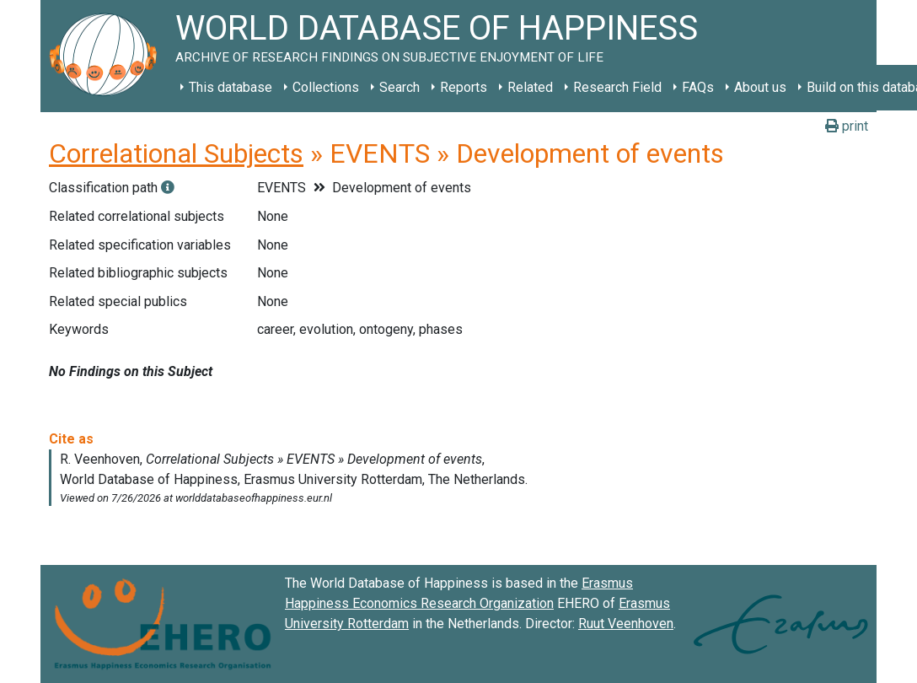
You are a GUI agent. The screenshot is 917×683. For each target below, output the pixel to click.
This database (230, 87)
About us (760, 87)
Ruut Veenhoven (625, 624)
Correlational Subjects (176, 153)
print (846, 126)
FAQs (698, 87)
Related (530, 87)
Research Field (617, 87)
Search (399, 87)
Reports (463, 87)
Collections (325, 87)
